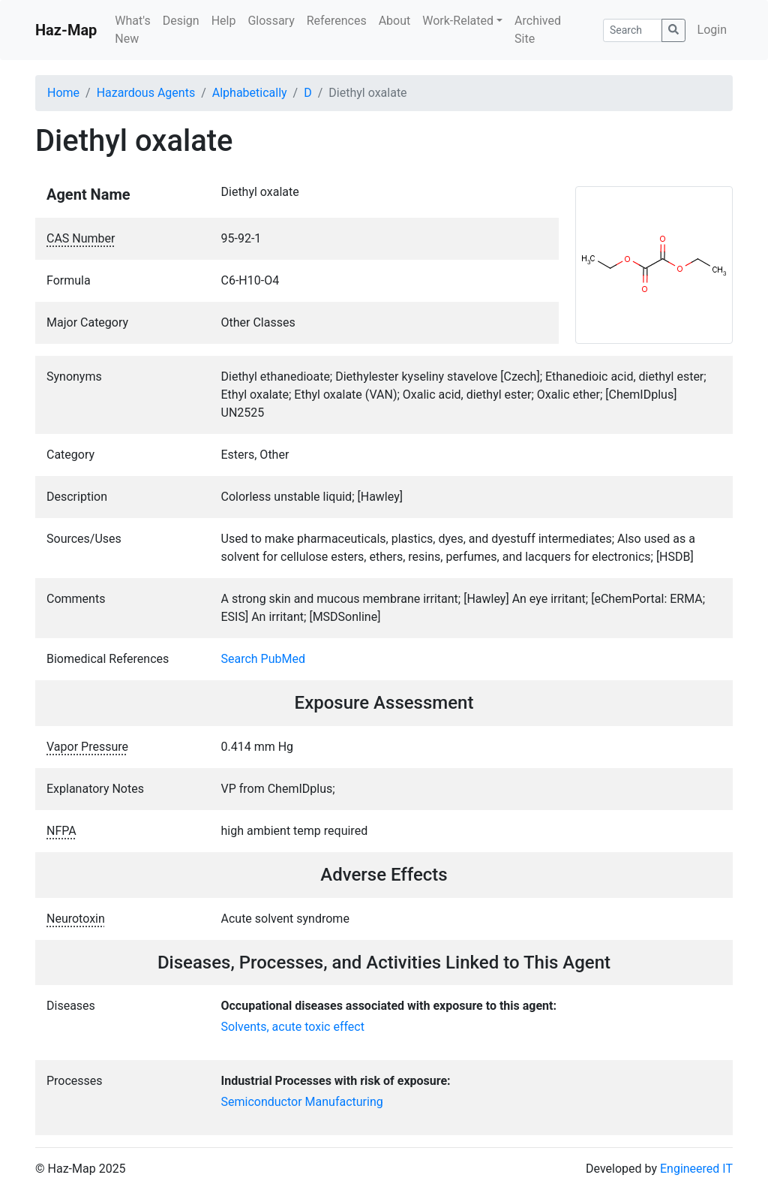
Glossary (271, 21)
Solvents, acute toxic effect (292, 1027)
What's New (132, 30)
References (337, 21)
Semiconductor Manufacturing (302, 1102)
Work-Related (458, 21)
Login (712, 30)
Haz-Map (66, 30)
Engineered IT (696, 1168)
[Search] (632, 30)
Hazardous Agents (146, 93)
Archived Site (537, 30)
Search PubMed (263, 659)
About (395, 21)
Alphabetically (249, 93)
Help (224, 21)
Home (63, 93)
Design (181, 21)
